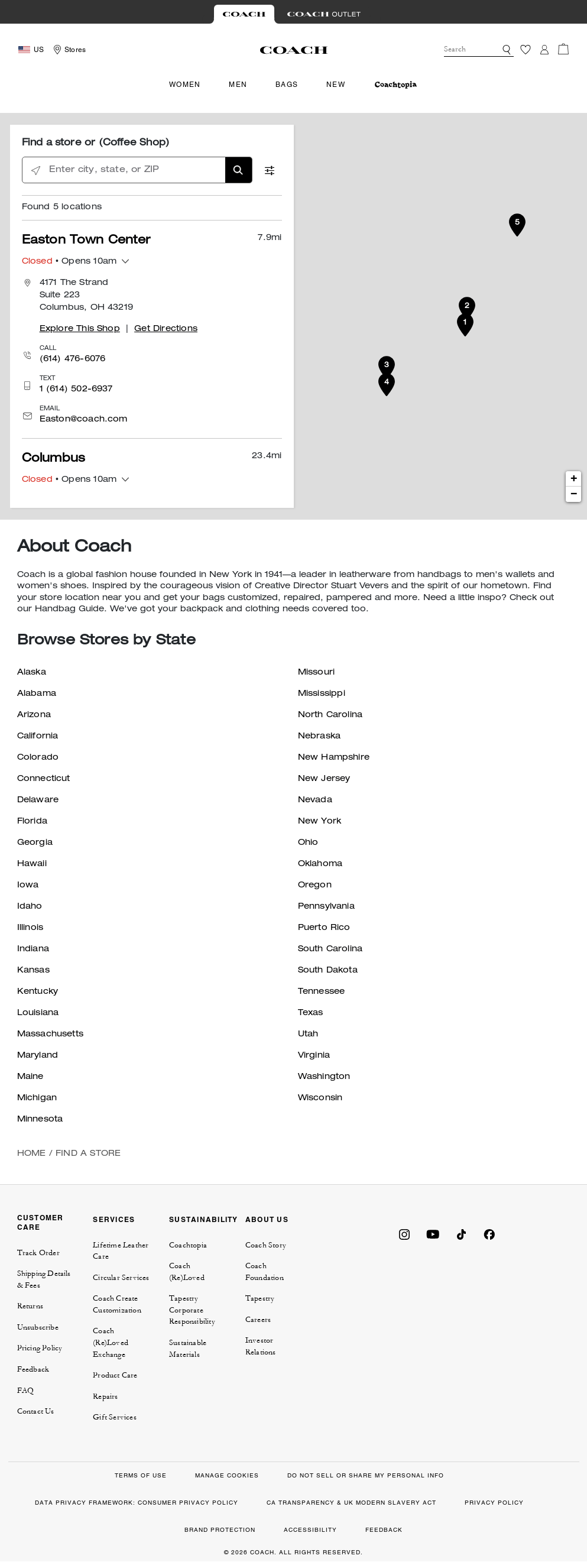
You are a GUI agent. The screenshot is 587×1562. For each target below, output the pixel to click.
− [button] (573, 494)
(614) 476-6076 (73, 359)
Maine (30, 1077)
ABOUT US (266, 1219)
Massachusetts (50, 1034)
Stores (75, 50)
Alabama (36, 694)
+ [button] (573, 479)
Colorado (38, 758)
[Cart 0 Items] (563, 49)
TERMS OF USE (141, 1475)
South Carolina (330, 949)
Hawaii (32, 864)
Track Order (38, 1253)
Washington (324, 1077)
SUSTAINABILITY (203, 1219)
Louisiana (38, 1013)
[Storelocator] (68, 50)
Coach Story (265, 1245)
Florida (32, 822)
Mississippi (321, 694)
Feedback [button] (33, 1369)
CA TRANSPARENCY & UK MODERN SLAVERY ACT (351, 1502)
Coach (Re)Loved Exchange (110, 1342)
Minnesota (40, 1120)
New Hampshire (334, 758)
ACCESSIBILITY (310, 1530)
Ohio (308, 843)
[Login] (544, 50)
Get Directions (165, 329)
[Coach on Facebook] (489, 1233)
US (39, 50)
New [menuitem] (335, 84)
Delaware (38, 800)
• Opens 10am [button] (69, 262)
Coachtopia (188, 1245)
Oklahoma (320, 864)
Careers (258, 1319)
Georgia (35, 843)
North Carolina (330, 715)
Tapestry (260, 1298)
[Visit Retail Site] (244, 14)
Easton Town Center (86, 241)
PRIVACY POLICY (494, 1502)
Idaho (30, 907)
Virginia (314, 1056)
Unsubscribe (38, 1327)
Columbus (54, 459)
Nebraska (319, 737)
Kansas (33, 971)
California (38, 737)
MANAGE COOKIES (227, 1475)
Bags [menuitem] (286, 84)
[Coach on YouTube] (433, 1233)
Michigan (37, 1098)
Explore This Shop (80, 329)
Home (31, 1154)
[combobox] (479, 50)
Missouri (316, 673)
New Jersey (324, 779)
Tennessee (321, 992)
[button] (507, 50)
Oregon (315, 886)
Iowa (28, 886)
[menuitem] (396, 84)
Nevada (315, 800)
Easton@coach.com (84, 420)
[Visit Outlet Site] (324, 14)
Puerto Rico (324, 928)
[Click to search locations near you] (35, 170)
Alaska (31, 673)
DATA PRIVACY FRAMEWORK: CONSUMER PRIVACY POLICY (136, 1502)
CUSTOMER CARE (40, 1222)
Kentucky (38, 992)
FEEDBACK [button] (384, 1530)
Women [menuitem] (184, 84)
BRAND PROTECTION (219, 1530)
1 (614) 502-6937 (76, 389)
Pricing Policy (40, 1348)
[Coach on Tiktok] (461, 1233)
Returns (30, 1306)
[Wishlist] (525, 50)
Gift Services (115, 1417)
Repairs (105, 1396)
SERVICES (114, 1219)
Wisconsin (320, 1098)
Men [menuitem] (238, 84)
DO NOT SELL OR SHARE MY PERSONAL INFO (365, 1475)
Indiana (33, 949)
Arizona (34, 715)
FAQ (25, 1390)
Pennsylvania (326, 907)
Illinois (30, 928)
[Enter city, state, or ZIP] (137, 170)
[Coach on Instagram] (404, 1233)
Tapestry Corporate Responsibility (192, 1310)
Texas (310, 1013)
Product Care (115, 1375)
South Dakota (328, 971)
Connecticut (43, 779)
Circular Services (121, 1277)
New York (320, 822)
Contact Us (35, 1411)
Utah (308, 1034)
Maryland (38, 1056)
